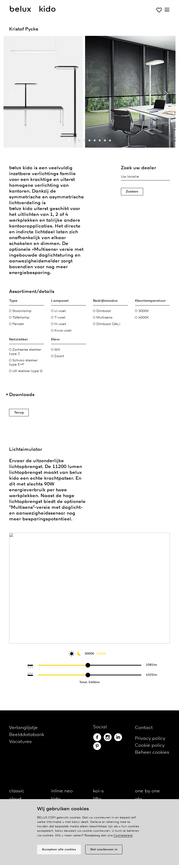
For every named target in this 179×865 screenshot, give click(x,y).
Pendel (16, 324)
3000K (142, 311)
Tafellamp (19, 317)
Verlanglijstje (23, 728)
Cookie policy (150, 745)
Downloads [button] (21, 395)
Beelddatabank (26, 735)
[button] (69, 140)
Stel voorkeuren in (103, 849)
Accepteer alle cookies (59, 849)
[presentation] (13, 93)
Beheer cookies (152, 752)
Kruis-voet (61, 330)
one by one (147, 791)
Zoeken (132, 191)
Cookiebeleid (123, 835)
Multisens (102, 317)
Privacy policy (150, 738)
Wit (55, 349)
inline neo (62, 791)
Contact (144, 728)
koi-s (98, 791)
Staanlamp (20, 311)
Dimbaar (102, 311)
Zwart (57, 356)
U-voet (58, 311)
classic (16, 791)
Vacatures (20, 741)
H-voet (58, 324)
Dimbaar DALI (106, 324)
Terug (19, 412)
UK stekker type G (25, 371)
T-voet (58, 317)
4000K (142, 317)
